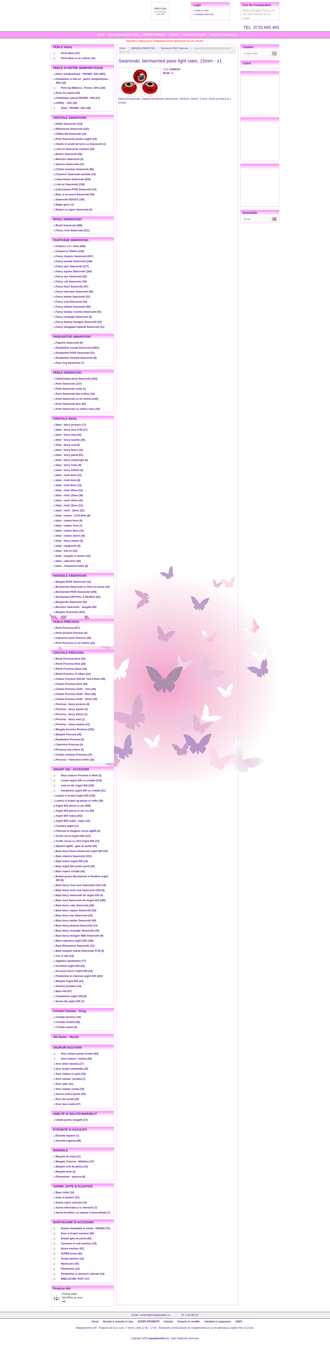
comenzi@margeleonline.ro (154, 1315)
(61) (69, 455)
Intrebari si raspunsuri (223, 34)
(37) (75, 1161)
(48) (76, 108)
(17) (72, 429)
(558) (73, 179)
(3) (70, 749)
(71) (71, 424)
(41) (78, 311)
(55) (73, 306)
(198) (74, 940)
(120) (83, 87)
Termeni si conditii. (194, 34)
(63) (71, 403)
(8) (74, 316)
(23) (71, 668)
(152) (69, 815)
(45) (69, 734)
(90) (80, 678)
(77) (71, 960)
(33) (82, 851)
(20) (75, 149)
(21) (73, 296)
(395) (71, 246)
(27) (68, 1104)
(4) (69, 159)
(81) (71, 602)
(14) (74, 754)
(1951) (77, 347)
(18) (75, 759)
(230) (75, 729)
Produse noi (62, 1288)
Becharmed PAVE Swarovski (174, 48)
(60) (74, 291)
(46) (68, 1140)
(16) (69, 450)
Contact (174, 34)
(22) (69, 490)
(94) (75, 194)
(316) (70, 251)
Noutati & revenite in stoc (124, 34)
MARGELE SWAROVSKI (143, 48)
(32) (70, 1268)
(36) (68, 1022)
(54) (71, 301)
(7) (70, 362)
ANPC (238, 1321)
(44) (69, 500)
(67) (78, 98)
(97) (72, 1248)
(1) (81, 144)
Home (100, 34)
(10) (71, 133)
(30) (75, 866)
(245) (77, 398)
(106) (74, 261)
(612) (70, 612)
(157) (70, 53)
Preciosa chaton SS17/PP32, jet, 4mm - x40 (73, 1298)
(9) (72, 566)
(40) (66, 103)
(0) (74, 209)
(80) (77, 1233)
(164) (74, 271)
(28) (75, 905)
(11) (67, 825)
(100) (70, 199)
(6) (72, 460)
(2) (72, 709)
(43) (76, 689)
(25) (71, 276)
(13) (70, 164)
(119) (69, 123)
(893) (80, 74)
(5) (78, 831)
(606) (73, 805)
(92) (68, 561)
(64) (79, 1053)
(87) (72, 286)
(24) (76, 189)
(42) (70, 871)
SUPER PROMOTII (154, 34)
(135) (70, 184)
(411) (73, 230)
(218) (81, 780)
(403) (79, 976)
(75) (85, 1228)
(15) (76, 139)
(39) (71, 281)
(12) (78, 58)
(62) (76, 1238)
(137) (69, 383)
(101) (72, 128)
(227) (68, 627)
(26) (71, 663)
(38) (69, 495)
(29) (78, 409)
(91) (78, 596)
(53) (76, 910)
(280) (81, 900)
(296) (69, 225)
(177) (72, 266)
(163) (76, 378)
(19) (68, 92)
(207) (74, 256)
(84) (76, 607)
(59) (69, 154)
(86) (75, 169)
